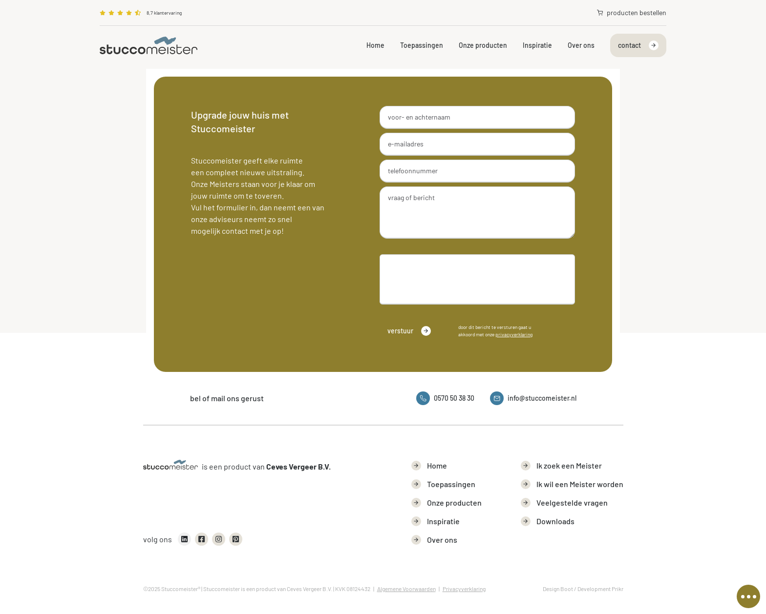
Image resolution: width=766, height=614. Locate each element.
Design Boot (558, 588)
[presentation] (452, 277)
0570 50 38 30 (445, 398)
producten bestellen (631, 12)
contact (638, 45)
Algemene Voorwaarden (406, 588)
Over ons (581, 45)
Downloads (547, 521)
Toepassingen (421, 45)
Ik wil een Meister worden (572, 484)
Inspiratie (537, 45)
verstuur (409, 331)
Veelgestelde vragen (564, 502)
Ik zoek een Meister (561, 465)
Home (375, 45)
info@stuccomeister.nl (533, 398)
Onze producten (483, 45)
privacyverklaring (513, 334)
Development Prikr (600, 588)
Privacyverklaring (464, 588)
